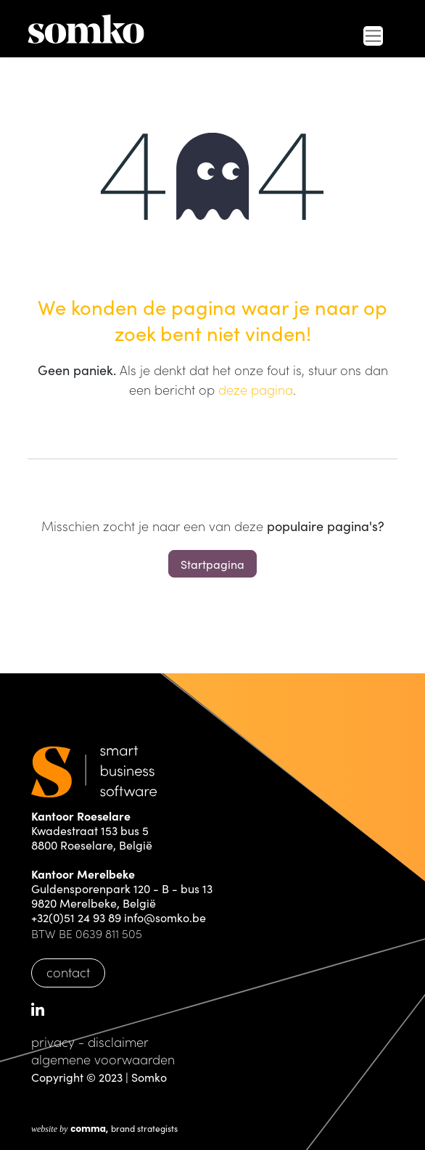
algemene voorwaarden (103, 1059)
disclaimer (118, 1041)
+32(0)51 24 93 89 (76, 917)
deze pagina (255, 389)
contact (68, 972)
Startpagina (212, 564)
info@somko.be (165, 917)
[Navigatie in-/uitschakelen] (373, 36)
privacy (53, 1041)
